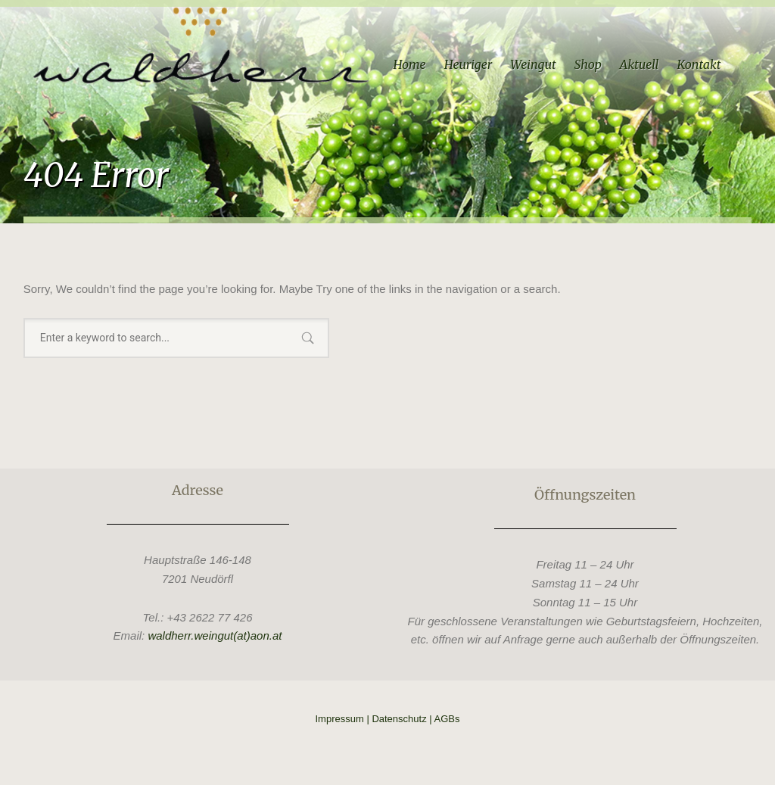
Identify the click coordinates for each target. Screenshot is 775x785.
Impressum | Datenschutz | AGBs (388, 718)
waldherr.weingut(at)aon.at (215, 635)
